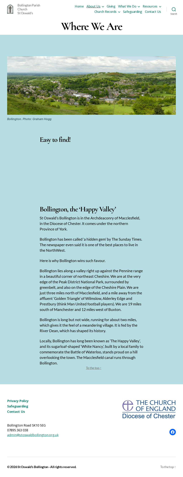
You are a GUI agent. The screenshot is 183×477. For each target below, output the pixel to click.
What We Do (127, 6)
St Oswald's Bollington (33, 467)
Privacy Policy (17, 401)
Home (79, 6)
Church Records (105, 12)
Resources (150, 6)
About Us (93, 6)
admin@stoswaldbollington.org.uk (33, 435)
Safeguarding (132, 12)
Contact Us (153, 12)
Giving (111, 6)
